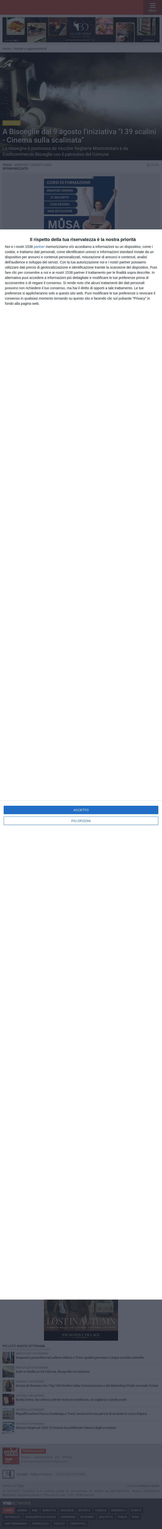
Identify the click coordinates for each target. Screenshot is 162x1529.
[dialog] (81, 764)
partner (39, 246)
